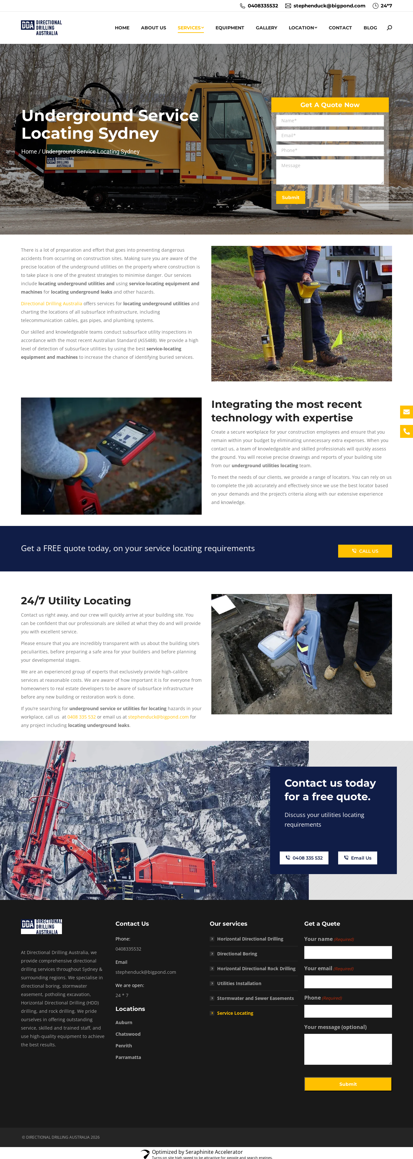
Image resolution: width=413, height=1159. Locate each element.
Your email (328, 966)
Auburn (124, 1019)
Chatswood (128, 1031)
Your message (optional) (335, 1024)
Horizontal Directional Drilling (250, 936)
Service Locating (235, 1010)
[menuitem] (122, 28)
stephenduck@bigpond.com (325, 6)
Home (29, 151)
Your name (329, 936)
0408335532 (258, 6)
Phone (323, 995)
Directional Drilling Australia (51, 303)
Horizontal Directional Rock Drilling (256, 965)
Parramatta (128, 1054)
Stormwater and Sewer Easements (255, 995)
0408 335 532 (81, 717)
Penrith (124, 1043)
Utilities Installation (239, 980)
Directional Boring (237, 951)
